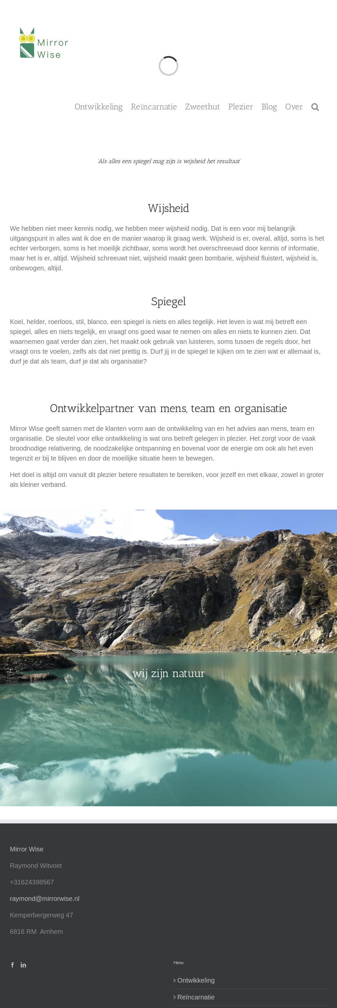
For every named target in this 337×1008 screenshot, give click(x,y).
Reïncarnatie (196, 997)
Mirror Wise (26, 849)
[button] (315, 106)
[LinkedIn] (23, 964)
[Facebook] (12, 964)
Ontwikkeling (196, 980)
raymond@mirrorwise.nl (44, 898)
